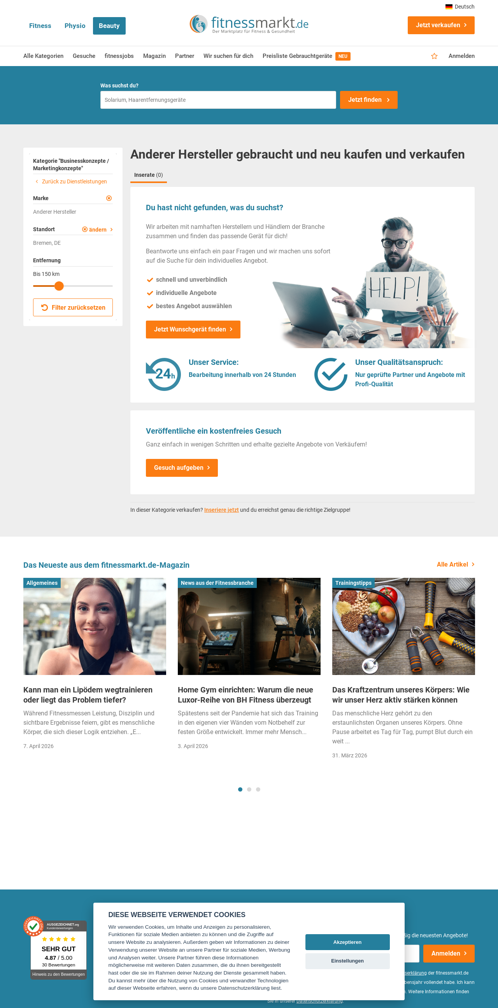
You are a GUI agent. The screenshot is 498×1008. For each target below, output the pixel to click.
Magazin (154, 55)
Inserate (148, 175)
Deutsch (460, 6)
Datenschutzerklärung (319, 1001)
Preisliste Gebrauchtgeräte (307, 56)
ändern (98, 230)
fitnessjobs (119, 55)
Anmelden (462, 55)
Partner (184, 55)
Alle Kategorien (43, 55)
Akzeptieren (347, 942)
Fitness (40, 26)
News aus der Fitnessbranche (217, 583)
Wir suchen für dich (228, 55)
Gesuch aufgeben (178, 467)
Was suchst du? (119, 85)
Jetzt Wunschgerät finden (190, 329)
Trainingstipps (353, 583)
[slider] (59, 286)
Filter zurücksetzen (73, 307)
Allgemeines (42, 583)
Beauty (109, 26)
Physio (75, 26)
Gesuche (84, 55)
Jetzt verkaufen (438, 25)
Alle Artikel (452, 564)
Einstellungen (347, 961)
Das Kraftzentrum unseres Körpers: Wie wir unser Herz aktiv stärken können (401, 695)
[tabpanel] (95, 666)
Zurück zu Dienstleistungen (70, 181)
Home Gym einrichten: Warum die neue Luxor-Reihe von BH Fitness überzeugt (245, 695)
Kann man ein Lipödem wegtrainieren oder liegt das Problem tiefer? (88, 695)
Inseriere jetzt (221, 510)
